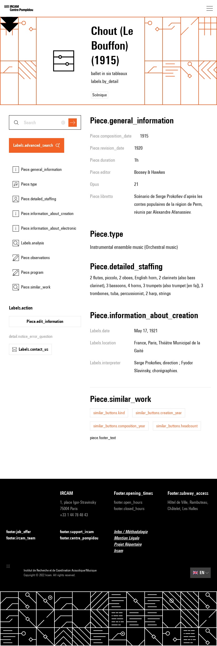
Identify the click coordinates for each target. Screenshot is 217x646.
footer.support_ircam (80, 532)
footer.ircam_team (24, 538)
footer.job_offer (21, 532)
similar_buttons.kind (109, 412)
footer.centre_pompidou (81, 538)
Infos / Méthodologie (134, 532)
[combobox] (45, 122)
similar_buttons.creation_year (159, 412)
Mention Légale (129, 538)
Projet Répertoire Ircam (135, 547)
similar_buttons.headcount (177, 425)
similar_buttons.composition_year (119, 425)
